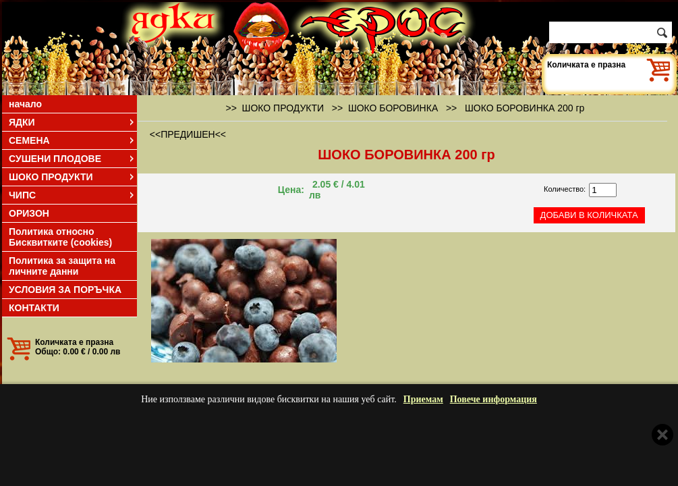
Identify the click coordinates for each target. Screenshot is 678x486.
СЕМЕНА (72, 140)
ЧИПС (72, 195)
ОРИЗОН (29, 213)
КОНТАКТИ (34, 307)
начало (25, 104)
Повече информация (493, 399)
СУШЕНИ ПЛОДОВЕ (72, 158)
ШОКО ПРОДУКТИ (72, 176)
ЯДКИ (72, 122)
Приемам (423, 399)
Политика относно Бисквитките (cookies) (60, 237)
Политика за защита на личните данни (62, 266)
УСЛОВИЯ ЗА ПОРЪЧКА (65, 289)
